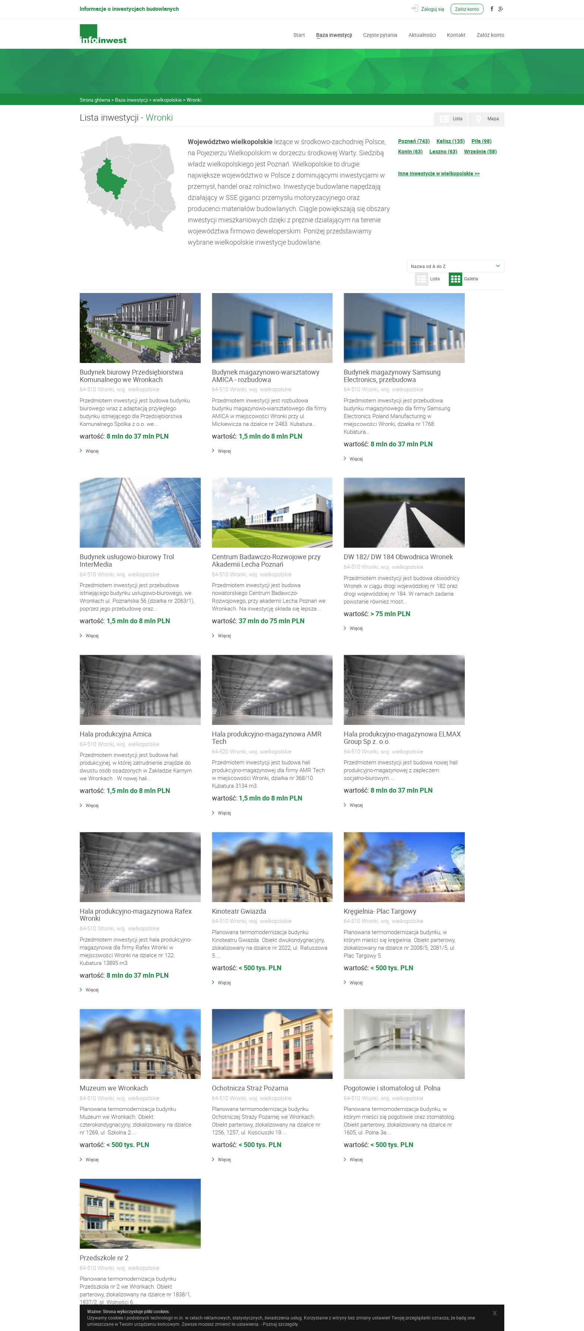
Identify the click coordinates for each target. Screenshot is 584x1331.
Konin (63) (410, 151)
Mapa (485, 119)
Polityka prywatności (215, 1274)
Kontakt (456, 34)
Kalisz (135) (451, 140)
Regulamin (205, 1266)
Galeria (463, 279)
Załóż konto (468, 9)
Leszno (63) (443, 151)
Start (299, 34)
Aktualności (422, 34)
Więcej (92, 466)
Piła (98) (482, 140)
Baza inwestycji (334, 34)
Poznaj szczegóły (280, 1324)
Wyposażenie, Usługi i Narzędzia (227, 1231)
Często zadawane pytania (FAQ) (226, 1258)
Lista (450, 119)
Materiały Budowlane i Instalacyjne (229, 1215)
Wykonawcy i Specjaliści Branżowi (228, 1223)
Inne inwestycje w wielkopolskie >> (439, 173)
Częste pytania (380, 34)
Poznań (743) (414, 140)
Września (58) (480, 151)
